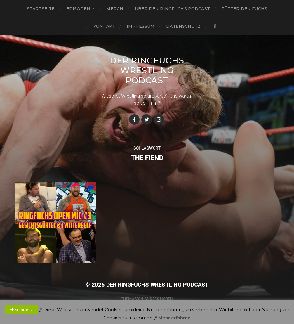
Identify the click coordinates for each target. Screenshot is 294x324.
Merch (114, 8)
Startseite (41, 8)
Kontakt (104, 26)
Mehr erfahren (174, 317)
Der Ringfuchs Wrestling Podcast (147, 70)
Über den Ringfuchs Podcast (172, 8)
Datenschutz (183, 26)
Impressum (140, 26)
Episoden (78, 8)
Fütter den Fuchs (244, 8)
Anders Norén (158, 299)
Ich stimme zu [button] (22, 309)
